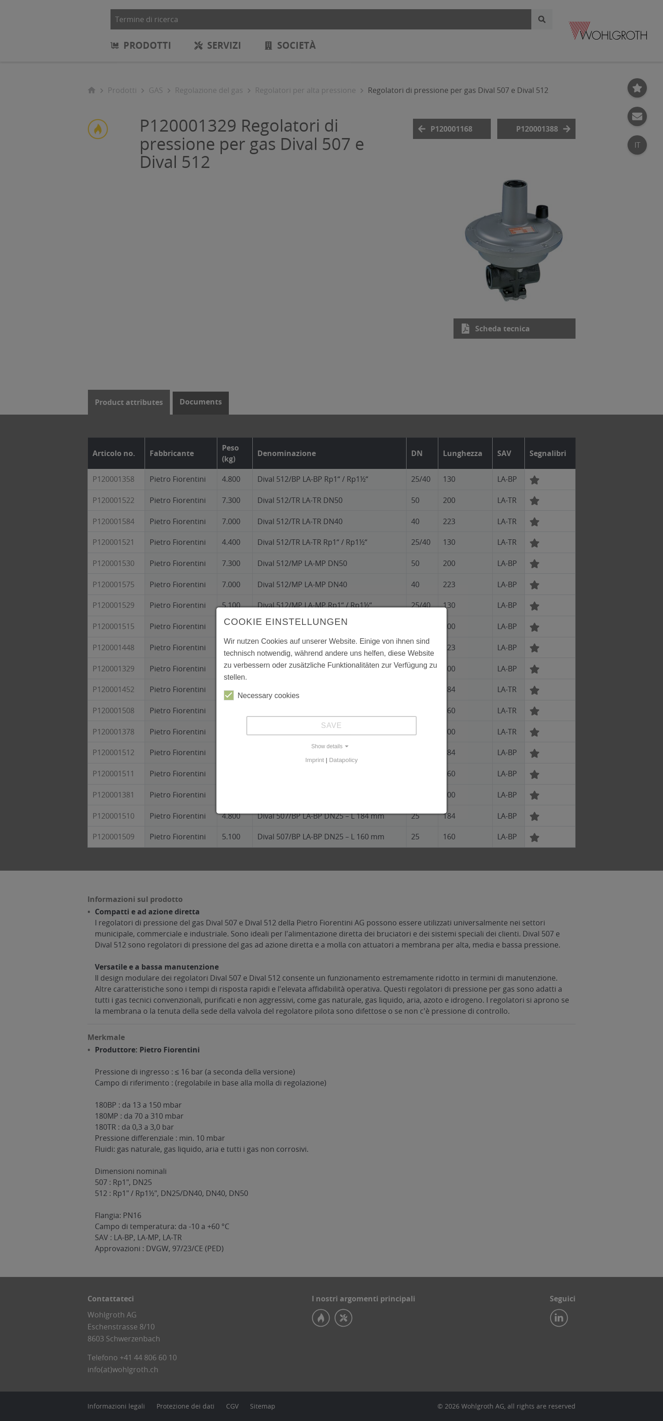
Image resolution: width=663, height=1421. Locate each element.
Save (331, 725)
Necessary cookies (261, 695)
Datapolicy (343, 760)
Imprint (314, 760)
